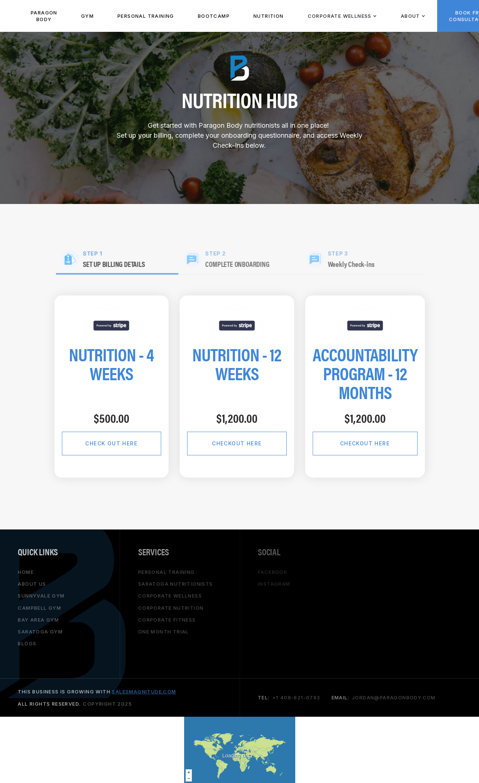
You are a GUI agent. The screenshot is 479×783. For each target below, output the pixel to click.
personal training (166, 572)
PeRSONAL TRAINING (145, 16)
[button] (342, 16)
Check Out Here (111, 443)
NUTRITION (268, 16)
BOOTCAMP (214, 16)
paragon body (44, 16)
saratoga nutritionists (175, 584)
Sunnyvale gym (41, 596)
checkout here (237, 443)
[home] (9, 16)
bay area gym (38, 620)
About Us (32, 584)
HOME (26, 572)
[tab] (118, 260)
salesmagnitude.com (144, 692)
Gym (87, 16)
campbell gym (39, 608)
